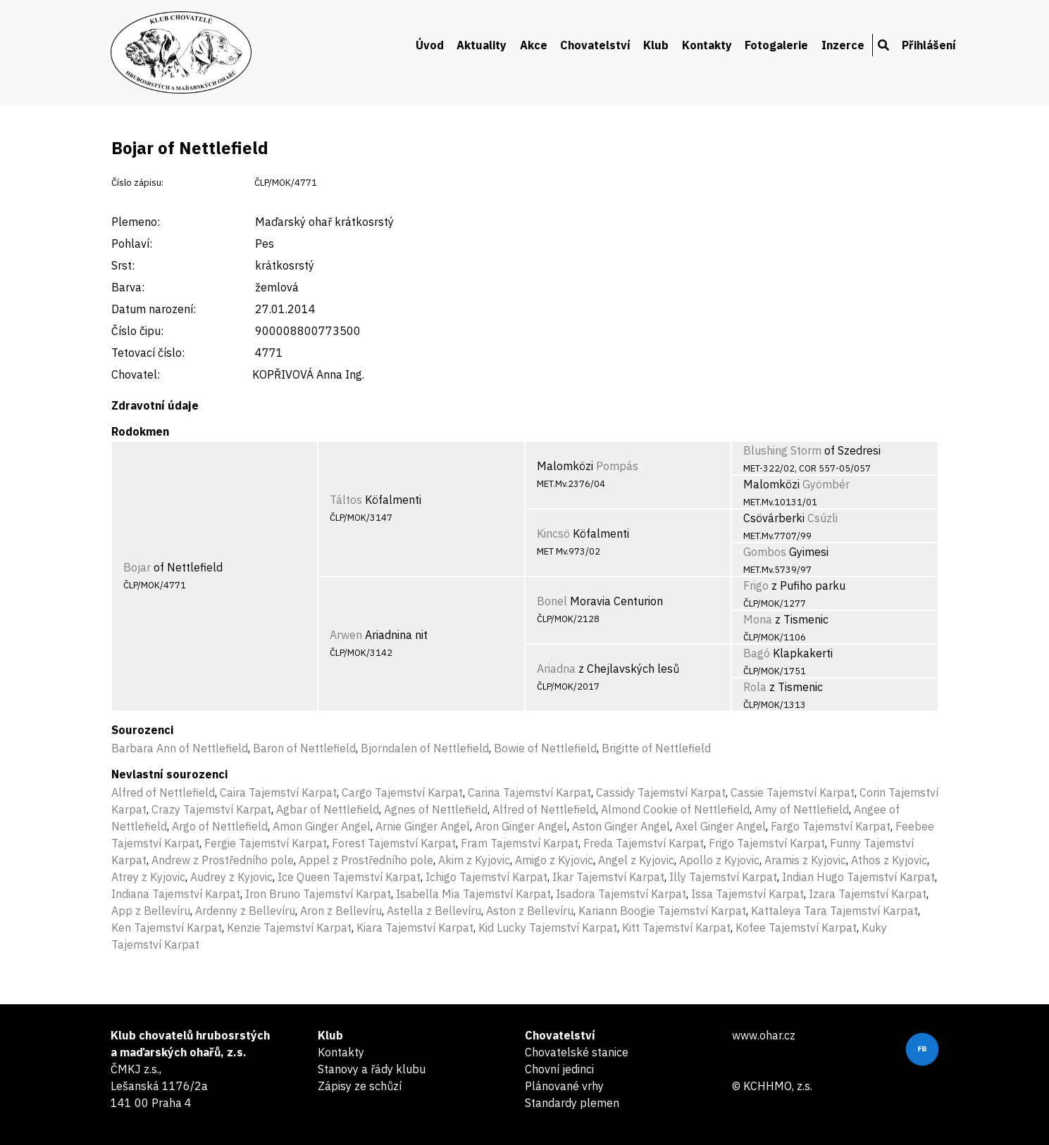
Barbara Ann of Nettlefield (179, 748)
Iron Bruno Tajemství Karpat (318, 894)
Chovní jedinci (559, 1069)
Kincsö (553, 533)
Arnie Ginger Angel (422, 826)
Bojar (137, 567)
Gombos (764, 552)
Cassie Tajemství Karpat (793, 792)
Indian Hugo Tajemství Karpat (858, 877)
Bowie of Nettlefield (545, 748)
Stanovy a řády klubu (372, 1069)
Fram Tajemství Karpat (519, 843)
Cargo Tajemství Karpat (402, 792)
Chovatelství (595, 45)
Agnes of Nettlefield (436, 809)
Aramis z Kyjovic (805, 860)
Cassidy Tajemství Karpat (661, 792)
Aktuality (482, 45)
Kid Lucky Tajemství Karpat (547, 928)
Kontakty (707, 45)
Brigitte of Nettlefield (656, 748)
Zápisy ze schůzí (360, 1086)
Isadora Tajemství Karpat (621, 894)
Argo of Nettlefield (220, 826)
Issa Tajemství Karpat (747, 894)
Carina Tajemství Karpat (529, 792)
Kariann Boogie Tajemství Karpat (662, 911)
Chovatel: (135, 374)
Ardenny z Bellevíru (245, 911)
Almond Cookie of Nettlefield (675, 809)
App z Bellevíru (150, 911)
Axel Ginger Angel (720, 826)
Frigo (756, 585)
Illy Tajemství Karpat (723, 877)
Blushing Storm (782, 450)
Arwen (346, 635)
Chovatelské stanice (576, 1052)
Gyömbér (826, 484)
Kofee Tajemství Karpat (796, 928)
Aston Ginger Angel (621, 826)
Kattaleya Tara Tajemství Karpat (834, 911)
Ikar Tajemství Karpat (608, 877)
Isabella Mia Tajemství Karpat (473, 894)
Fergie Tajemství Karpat (265, 843)
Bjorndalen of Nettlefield (425, 748)
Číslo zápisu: (137, 183)
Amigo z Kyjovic (554, 860)
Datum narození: (153, 309)
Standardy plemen (572, 1103)
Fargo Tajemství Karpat (830, 826)
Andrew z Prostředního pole (222, 860)
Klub (656, 45)
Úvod (430, 45)
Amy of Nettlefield (802, 809)
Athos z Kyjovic (889, 860)
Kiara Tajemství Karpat (414, 928)
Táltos (346, 500)
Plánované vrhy (564, 1086)
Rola (754, 687)
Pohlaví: (131, 243)
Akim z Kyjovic (474, 860)
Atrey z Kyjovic (148, 877)
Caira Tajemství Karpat (278, 792)
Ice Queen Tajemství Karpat (349, 877)
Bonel (552, 601)
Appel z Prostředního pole (366, 860)
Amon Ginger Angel (322, 826)
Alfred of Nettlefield (163, 792)
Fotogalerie (776, 45)
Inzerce (842, 45)
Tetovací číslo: (148, 353)
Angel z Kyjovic (636, 860)
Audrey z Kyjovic (231, 877)
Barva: (127, 287)
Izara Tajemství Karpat (867, 894)
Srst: (123, 265)
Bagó (756, 653)
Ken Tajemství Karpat (166, 928)
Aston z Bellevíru (529, 911)
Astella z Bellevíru (434, 911)
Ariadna (556, 669)
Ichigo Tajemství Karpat (486, 877)
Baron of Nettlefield (304, 748)
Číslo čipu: (137, 331)
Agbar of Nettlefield (327, 809)
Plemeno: (135, 222)
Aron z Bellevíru (341, 911)
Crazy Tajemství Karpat (211, 809)
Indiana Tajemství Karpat (175, 894)
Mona (757, 619)
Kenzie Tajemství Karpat (289, 928)
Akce (533, 45)
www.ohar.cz (763, 1035)
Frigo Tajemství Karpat (767, 843)
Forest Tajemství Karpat (394, 843)
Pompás (617, 466)
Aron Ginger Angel (521, 826)
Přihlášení (929, 45)
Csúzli (822, 518)
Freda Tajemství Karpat (643, 843)
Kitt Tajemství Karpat (676, 928)
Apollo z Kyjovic (719, 860)
